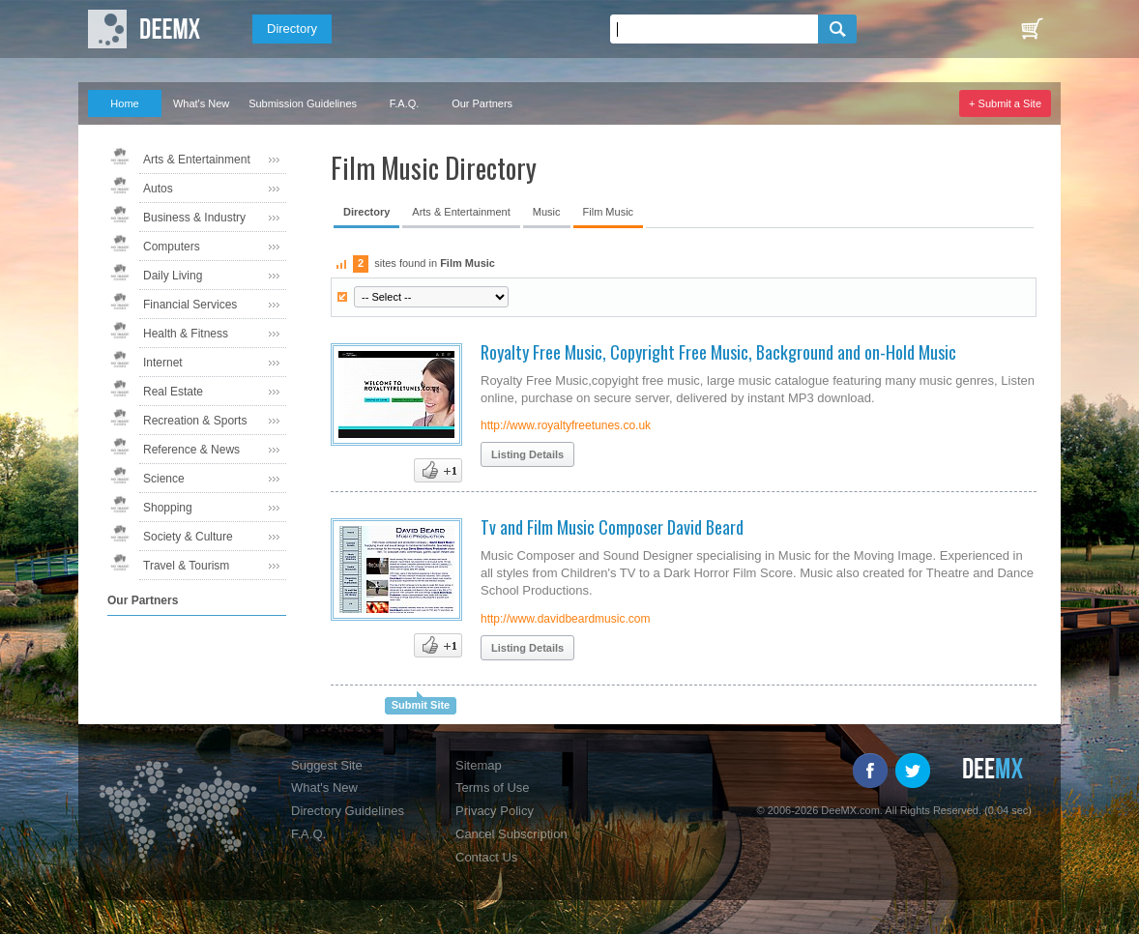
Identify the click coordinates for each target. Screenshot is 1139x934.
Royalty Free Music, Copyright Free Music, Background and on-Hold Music (718, 352)
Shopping (167, 507)
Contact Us (486, 857)
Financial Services (190, 304)
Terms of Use (492, 787)
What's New (201, 103)
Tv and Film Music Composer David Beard (612, 527)
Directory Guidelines (347, 810)
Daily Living (172, 275)
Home (124, 103)
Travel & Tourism (186, 565)
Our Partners (482, 103)
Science (164, 478)
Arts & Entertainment (196, 159)
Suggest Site (327, 765)
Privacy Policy (494, 810)
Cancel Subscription (511, 834)
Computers (171, 246)
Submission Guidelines (302, 103)
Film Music (608, 212)
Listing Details (527, 454)
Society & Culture (188, 536)
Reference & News (191, 449)
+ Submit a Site (1005, 103)
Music (547, 212)
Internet (163, 362)
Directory (292, 28)
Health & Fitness (185, 333)
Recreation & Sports (195, 420)
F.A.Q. (405, 103)
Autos (158, 188)
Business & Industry (194, 217)
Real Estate (173, 391)
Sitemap (478, 765)
